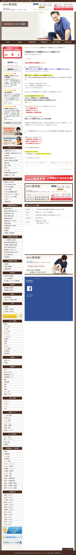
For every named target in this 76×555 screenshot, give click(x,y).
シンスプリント (8, 336)
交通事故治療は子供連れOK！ (11, 172)
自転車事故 (6, 458)
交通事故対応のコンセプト (10, 150)
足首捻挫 (6, 338)
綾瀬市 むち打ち (8, 495)
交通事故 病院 (8, 475)
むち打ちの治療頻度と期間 (10, 191)
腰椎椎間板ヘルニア (9, 374)
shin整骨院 (24, 553)
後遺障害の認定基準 (9, 287)
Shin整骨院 (37, 278)
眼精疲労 (6, 444)
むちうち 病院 (8, 473)
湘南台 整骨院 (8, 425)
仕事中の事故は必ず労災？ (10, 247)
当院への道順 (7, 165)
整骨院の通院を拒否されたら (11, 211)
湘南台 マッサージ (9, 430)
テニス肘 (6, 329)
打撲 (5, 343)
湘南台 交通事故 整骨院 (10, 483)
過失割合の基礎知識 (9, 276)
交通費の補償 (7, 268)
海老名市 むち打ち (9, 504)
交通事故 (35, 47)
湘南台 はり (7, 360)
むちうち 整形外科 (9, 466)
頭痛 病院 (6, 442)
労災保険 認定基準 (9, 309)
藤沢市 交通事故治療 (9, 480)
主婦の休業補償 (8, 266)
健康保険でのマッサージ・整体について (61, 162)
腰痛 (5, 379)
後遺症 (5, 451)
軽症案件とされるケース (10, 249)
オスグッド (6, 333)
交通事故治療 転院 (9, 213)
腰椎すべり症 (7, 394)
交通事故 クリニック (9, 468)
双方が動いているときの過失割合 (12, 280)
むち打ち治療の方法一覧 (10, 184)
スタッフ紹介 (7, 170)
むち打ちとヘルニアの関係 (10, 196)
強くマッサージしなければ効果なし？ (36, 162)
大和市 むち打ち (8, 497)
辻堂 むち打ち (8, 524)
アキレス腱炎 (7, 348)
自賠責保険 (6, 228)
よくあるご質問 (8, 415)
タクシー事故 (7, 461)
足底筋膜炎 (6, 350)
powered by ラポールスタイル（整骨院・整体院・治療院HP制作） (48, 553)
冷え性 (5, 403)
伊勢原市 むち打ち (9, 509)
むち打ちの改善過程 (9, 187)
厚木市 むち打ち (8, 521)
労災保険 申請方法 (9, 311)
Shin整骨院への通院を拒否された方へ (13, 153)
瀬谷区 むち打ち (8, 514)
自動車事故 (6, 453)
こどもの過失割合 (8, 278)
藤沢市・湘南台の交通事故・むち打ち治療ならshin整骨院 (32, 0)
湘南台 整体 (7, 427)
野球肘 (5, 324)
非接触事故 (6, 257)
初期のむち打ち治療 (9, 182)
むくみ (5, 406)
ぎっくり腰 (6, 391)
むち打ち (6, 199)
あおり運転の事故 (8, 254)
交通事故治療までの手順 (10, 225)
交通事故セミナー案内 (9, 175)
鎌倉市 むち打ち (8, 502)
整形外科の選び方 (8, 208)
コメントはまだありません (66, 169)
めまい (5, 408)
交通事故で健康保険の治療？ (11, 244)
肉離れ (5, 341)
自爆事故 (6, 230)
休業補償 (6, 264)
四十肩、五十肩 (8, 372)
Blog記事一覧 (28, 47)
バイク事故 (6, 456)
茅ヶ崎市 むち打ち (9, 499)
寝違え (5, 389)
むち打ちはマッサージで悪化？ (11, 194)
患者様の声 (6, 155)
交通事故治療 (7, 201)
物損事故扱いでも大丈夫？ (10, 220)
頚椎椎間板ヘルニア (9, 377)
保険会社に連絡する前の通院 (11, 160)
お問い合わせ (7, 418)
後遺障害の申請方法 (9, 290)
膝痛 (5, 384)
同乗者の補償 (7, 223)
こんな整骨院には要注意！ (10, 240)
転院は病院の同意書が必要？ (11, 242)
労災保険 (6, 306)
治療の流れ (6, 162)
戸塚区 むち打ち (8, 519)
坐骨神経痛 (6, 382)
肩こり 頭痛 (7, 437)
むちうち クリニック (9, 463)
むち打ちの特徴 (8, 189)
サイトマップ (7, 422)
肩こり (5, 369)
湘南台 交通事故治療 (9, 478)
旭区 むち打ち (8, 517)
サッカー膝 (6, 331)
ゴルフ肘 (6, 346)
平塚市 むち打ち (8, 507)
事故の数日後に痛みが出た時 (11, 252)
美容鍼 (5, 362)
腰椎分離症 (6, 353)
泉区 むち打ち (8, 512)
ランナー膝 (6, 326)
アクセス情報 (7, 420)
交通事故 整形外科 (9, 471)
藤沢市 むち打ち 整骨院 (10, 488)
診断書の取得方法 (8, 218)
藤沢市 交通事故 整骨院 (10, 485)
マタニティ (6, 401)
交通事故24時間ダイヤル (10, 158)
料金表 (5, 167)
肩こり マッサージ (9, 439)
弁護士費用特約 (8, 297)
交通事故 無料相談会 (9, 233)
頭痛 (5, 386)
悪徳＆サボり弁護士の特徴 (10, 299)
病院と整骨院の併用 (9, 215)
